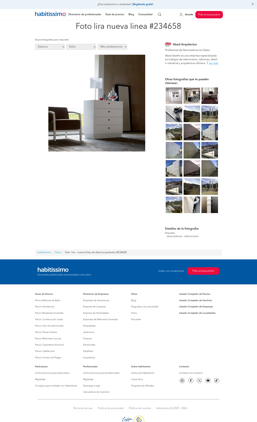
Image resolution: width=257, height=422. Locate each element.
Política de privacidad (111, 408)
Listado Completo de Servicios (195, 300)
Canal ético (137, 379)
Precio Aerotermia (44, 307)
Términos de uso (83, 408)
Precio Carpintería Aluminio (49, 345)
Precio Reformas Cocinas (48, 339)
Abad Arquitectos (185, 44)
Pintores (87, 339)
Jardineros (88, 332)
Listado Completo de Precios (194, 294)
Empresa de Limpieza (94, 307)
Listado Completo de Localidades (197, 313)
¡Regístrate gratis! (142, 4)
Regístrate (40, 379)
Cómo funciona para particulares (52, 373)
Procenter (136, 319)
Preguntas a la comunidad (144, 307)
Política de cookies (140, 408)
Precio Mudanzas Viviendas (49, 313)
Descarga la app (91, 386)
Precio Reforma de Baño (47, 300)
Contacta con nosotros (191, 373)
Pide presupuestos (209, 14)
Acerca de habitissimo (142, 373)
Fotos (134, 313)
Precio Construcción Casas (49, 319)
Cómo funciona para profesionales (101, 373)
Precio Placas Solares (46, 332)
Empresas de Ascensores (96, 300)
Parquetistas (89, 326)
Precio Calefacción (45, 351)
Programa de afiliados (142, 386)
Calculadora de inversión (96, 392)
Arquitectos (89, 357)
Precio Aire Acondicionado (49, 326)
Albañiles (88, 351)
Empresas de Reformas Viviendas (100, 319)
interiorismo (191, 236)
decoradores (174, 236)
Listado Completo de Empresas (196, 307)
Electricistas (89, 345)
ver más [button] (213, 63)
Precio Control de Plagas (48, 357)
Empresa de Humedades (96, 313)
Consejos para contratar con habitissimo (56, 386)
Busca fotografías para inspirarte (52, 40)
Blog (133, 300)
